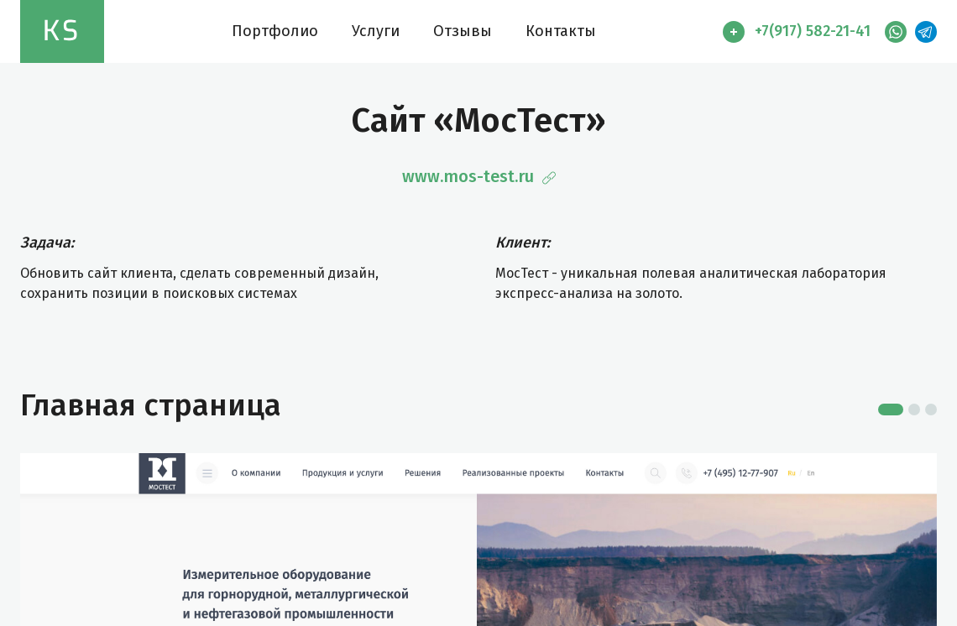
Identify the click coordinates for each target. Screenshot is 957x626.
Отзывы (462, 31)
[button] (799, 32)
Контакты (561, 31)
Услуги (376, 31)
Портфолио (275, 31)
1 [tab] (890, 409)
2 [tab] (914, 409)
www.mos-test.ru (479, 176)
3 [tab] (931, 409)
